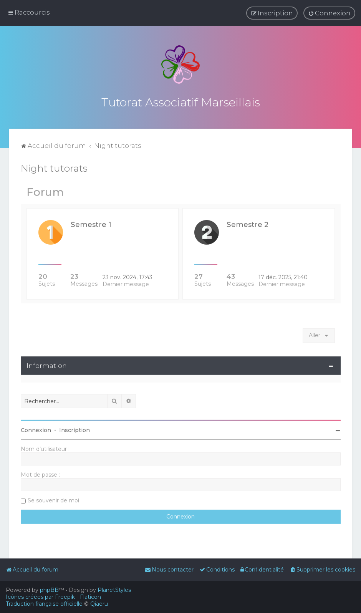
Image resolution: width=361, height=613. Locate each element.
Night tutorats (54, 166)
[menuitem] (329, 13)
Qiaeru (99, 603)
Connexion (36, 428)
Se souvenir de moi (53, 498)
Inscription (74, 428)
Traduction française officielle (44, 603)
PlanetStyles (114, 589)
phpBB (49, 589)
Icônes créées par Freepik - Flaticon (53, 596)
